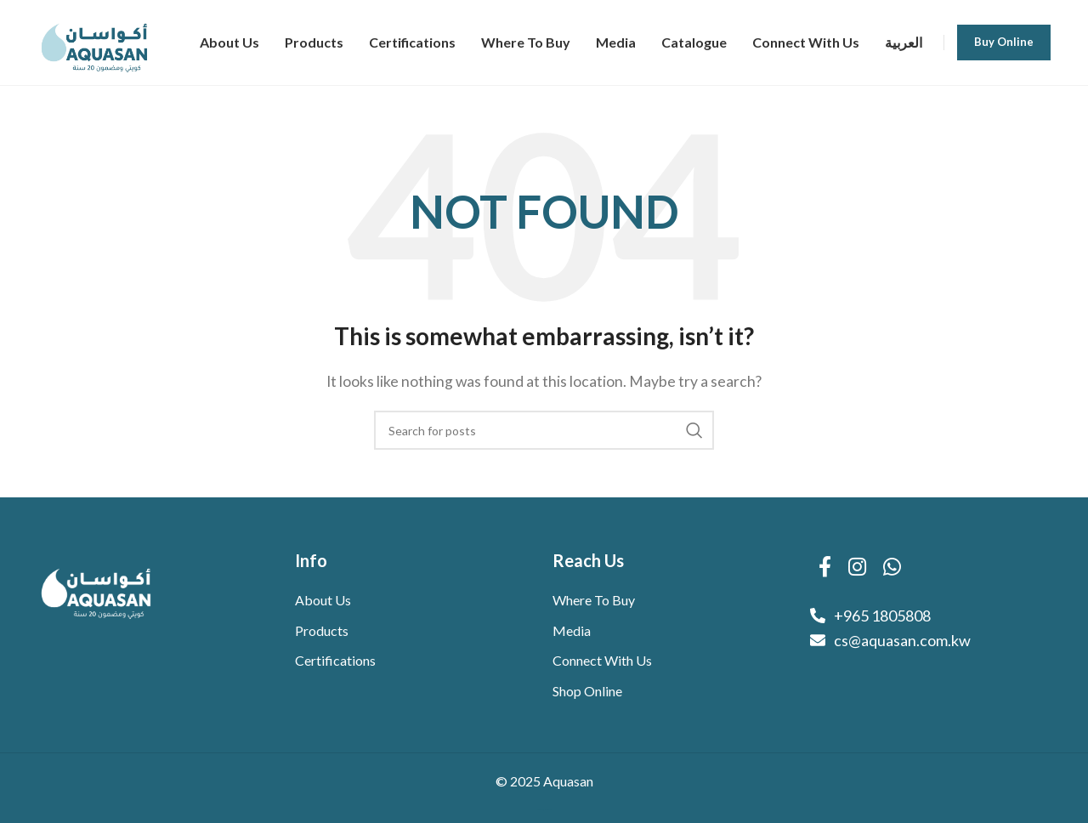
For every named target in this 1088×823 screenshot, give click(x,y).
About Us (323, 600)
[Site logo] (94, 40)
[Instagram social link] (857, 567)
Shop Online (587, 691)
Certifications (335, 660)
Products (321, 630)
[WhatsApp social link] (892, 567)
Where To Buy (593, 600)
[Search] (544, 430)
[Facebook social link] (825, 567)
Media (571, 630)
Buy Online (1004, 41)
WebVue (549, 809)
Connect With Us (602, 660)
